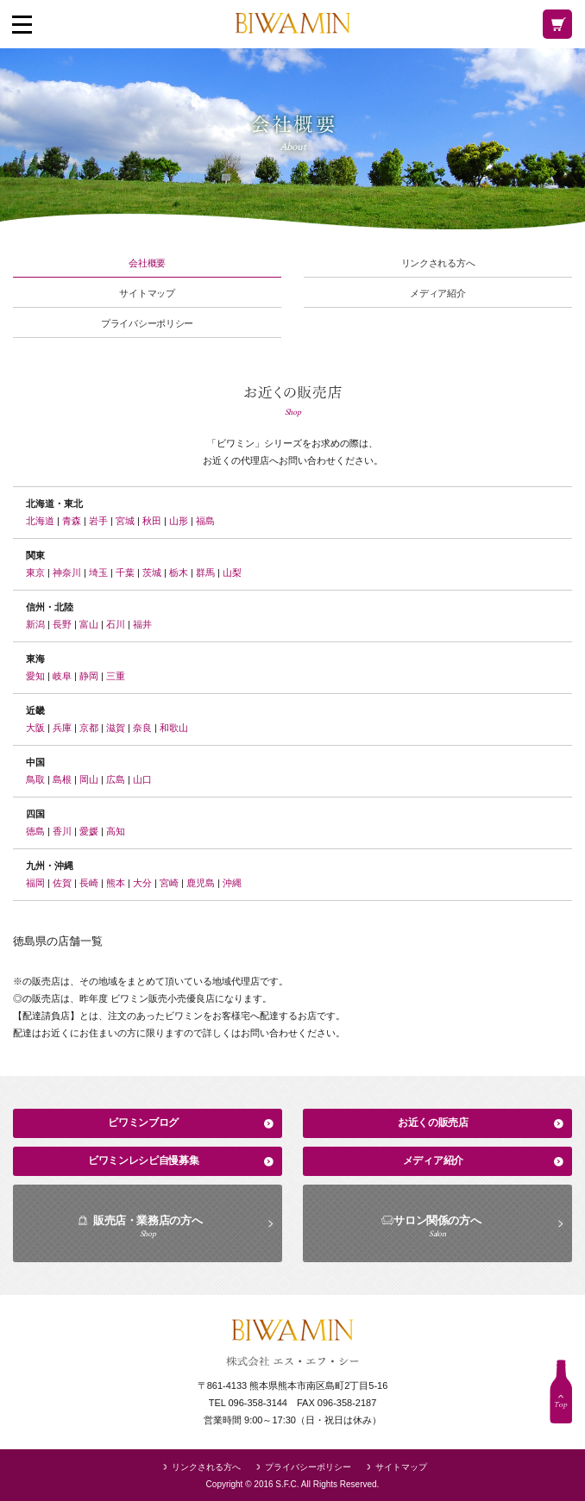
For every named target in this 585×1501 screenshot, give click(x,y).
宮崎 (169, 883)
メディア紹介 (437, 293)
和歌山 (174, 727)
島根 (62, 779)
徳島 (35, 831)
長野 (62, 624)
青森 (71, 521)
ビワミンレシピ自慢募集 (143, 1160)
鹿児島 (200, 883)
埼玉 (98, 572)
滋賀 (115, 727)
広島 (115, 779)
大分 (142, 883)
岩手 (98, 521)
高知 (115, 831)
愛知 (35, 676)
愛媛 (88, 831)
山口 (142, 779)
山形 (178, 521)
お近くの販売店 (433, 1122)
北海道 (40, 521)
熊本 (115, 883)
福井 (142, 624)
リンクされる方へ (438, 263)
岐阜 (62, 676)
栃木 (178, 572)
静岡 (88, 676)
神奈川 (67, 572)
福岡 (35, 883)
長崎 (88, 883)
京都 (88, 727)
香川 (62, 831)
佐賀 (62, 883)
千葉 (125, 572)
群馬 (205, 572)
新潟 (35, 624)
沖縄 (232, 883)
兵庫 (62, 727)
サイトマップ (146, 293)
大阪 (35, 727)
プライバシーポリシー (147, 323)
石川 (115, 624)
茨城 (151, 572)
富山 (88, 624)
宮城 (125, 521)
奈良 (142, 727)
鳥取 (35, 779)
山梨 (232, 572)
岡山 (88, 779)
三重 (115, 676)
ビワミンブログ (143, 1122)
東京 (35, 572)
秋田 (151, 521)
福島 (205, 521)
